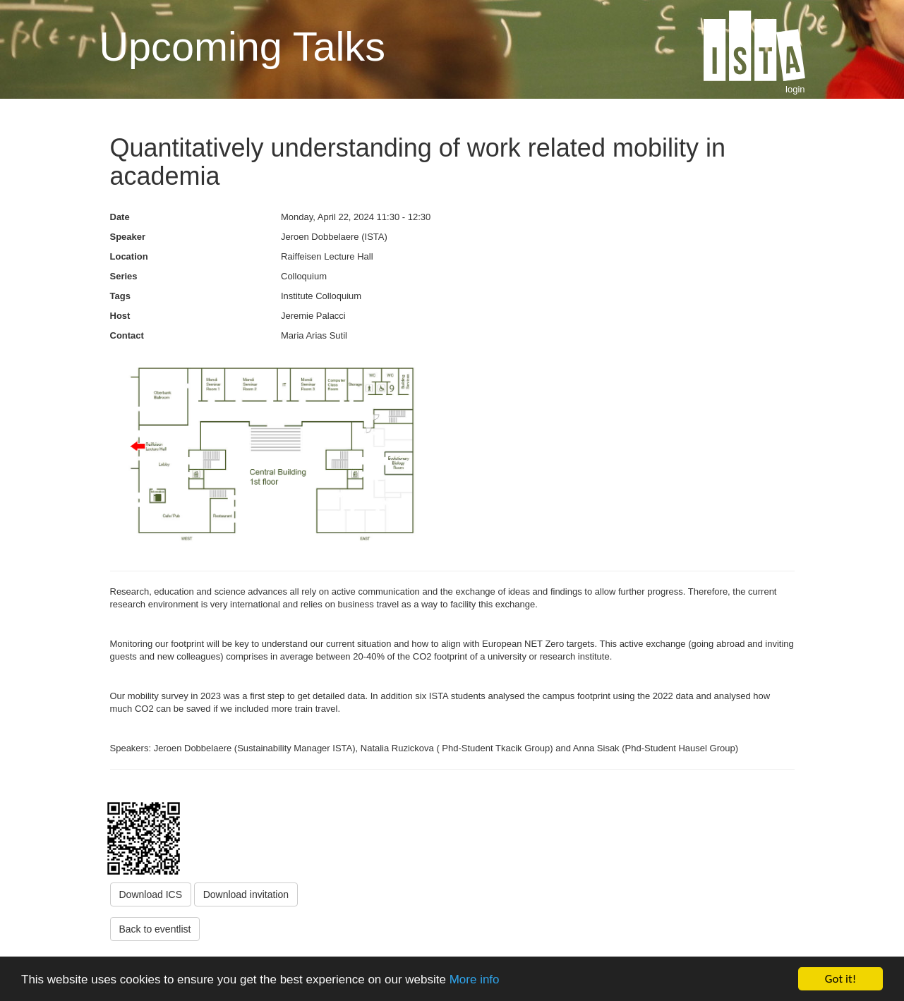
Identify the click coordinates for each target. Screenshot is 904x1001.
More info (475, 980)
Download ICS (151, 894)
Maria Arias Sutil (314, 335)
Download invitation (246, 894)
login (794, 89)
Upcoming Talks (242, 46)
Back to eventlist (155, 929)
